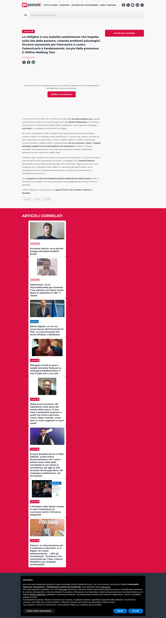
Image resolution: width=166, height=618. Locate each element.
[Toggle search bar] (26, 15)
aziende (27, 199)
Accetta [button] (135, 611)
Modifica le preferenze (61, 94)
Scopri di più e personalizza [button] (39, 611)
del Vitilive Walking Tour (82, 119)
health (47, 199)
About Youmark (108, 5)
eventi (37, 199)
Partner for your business (84, 5)
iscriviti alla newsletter (124, 33)
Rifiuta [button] (120, 611)
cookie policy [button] (105, 587)
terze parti (63, 589)
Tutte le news (51, 5)
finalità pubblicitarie (38, 594)
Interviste (64, 5)
